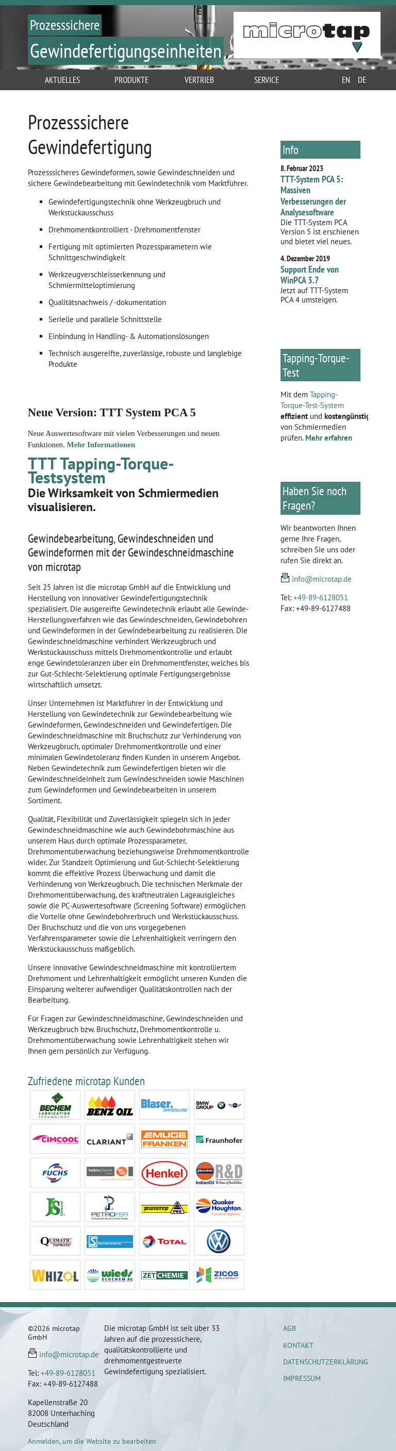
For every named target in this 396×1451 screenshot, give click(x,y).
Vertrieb (199, 80)
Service (266, 80)
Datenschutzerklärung (325, 1361)
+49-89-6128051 (320, 597)
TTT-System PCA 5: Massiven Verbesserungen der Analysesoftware (313, 195)
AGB (289, 1328)
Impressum (302, 1378)
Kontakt (298, 1345)
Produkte (131, 80)
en (346, 80)
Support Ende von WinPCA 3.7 (309, 274)
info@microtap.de (322, 579)
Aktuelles (62, 80)
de (362, 80)
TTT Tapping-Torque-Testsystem (101, 470)
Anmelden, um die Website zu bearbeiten (92, 1441)
